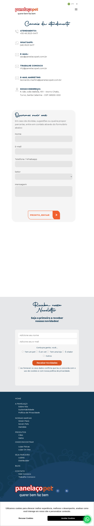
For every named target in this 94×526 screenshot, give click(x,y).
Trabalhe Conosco (26, 477)
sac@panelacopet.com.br (33, 56)
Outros (49, 356)
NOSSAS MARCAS (23, 418)
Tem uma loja (56, 352)
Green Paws (23, 421)
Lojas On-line (24, 449)
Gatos (21, 438)
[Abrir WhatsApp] (87, 519)
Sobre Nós (23, 406)
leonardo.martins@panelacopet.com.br (41, 79)
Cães (20, 435)
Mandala (22, 427)
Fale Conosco (24, 474)
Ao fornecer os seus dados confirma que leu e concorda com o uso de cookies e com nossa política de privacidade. (47, 369)
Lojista (21, 457)
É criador (69, 352)
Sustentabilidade (26, 409)
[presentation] (37, 378)
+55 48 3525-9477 (29, 33)
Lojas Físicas (24, 446)
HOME (18, 398)
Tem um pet (30, 352)
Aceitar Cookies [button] (68, 518)
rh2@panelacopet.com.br (33, 68)
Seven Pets (23, 424)
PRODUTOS (20, 432)
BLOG (17, 466)
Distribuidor (23, 460)
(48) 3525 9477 (27, 45)
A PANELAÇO (21, 403)
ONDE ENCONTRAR (24, 442)
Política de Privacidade (29, 412)
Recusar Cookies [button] (26, 518)
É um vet (42, 352)
